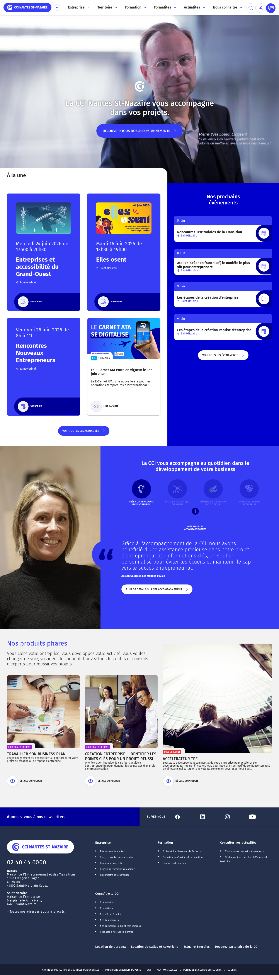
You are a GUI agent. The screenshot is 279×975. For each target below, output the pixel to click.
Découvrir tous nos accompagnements (140, 133)
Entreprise (103, 843)
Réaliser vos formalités (112, 851)
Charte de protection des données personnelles (70, 970)
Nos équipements (109, 920)
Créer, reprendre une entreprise (116, 857)
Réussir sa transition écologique (117, 869)
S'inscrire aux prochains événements (244, 851)
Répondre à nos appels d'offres (116, 932)
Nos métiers (106, 908)
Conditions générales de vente (123, 970)
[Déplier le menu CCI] (57, 7)
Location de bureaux (110, 947)
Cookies (232, 970)
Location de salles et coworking (154, 947)
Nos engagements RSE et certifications (120, 926)
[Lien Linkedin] (209, 816)
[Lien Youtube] (259, 816)
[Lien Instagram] (234, 816)
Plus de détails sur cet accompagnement (157, 591)
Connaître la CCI (107, 894)
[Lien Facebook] (184, 816)
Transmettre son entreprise (114, 875)
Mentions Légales (167, 970)
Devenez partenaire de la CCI (236, 947)
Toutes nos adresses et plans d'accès (37, 911)
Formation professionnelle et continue (183, 857)
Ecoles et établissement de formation (182, 851)
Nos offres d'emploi (110, 914)
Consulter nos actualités (238, 843)
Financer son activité (111, 863)
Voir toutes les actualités (83, 432)
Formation (165, 843)
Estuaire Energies (197, 947)
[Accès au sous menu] (88, 7)
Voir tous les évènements (223, 356)
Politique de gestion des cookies (202, 970)
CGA (149, 970)
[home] (27, 7)
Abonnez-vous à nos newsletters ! (37, 816)
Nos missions (107, 902)
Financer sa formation (174, 863)
